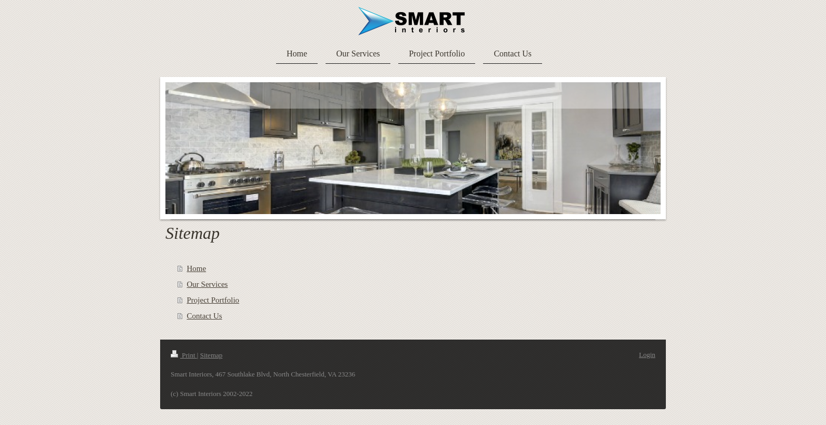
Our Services (207, 284)
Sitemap (211, 355)
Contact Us (204, 316)
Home (196, 268)
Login (647, 355)
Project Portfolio (213, 300)
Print (184, 355)
